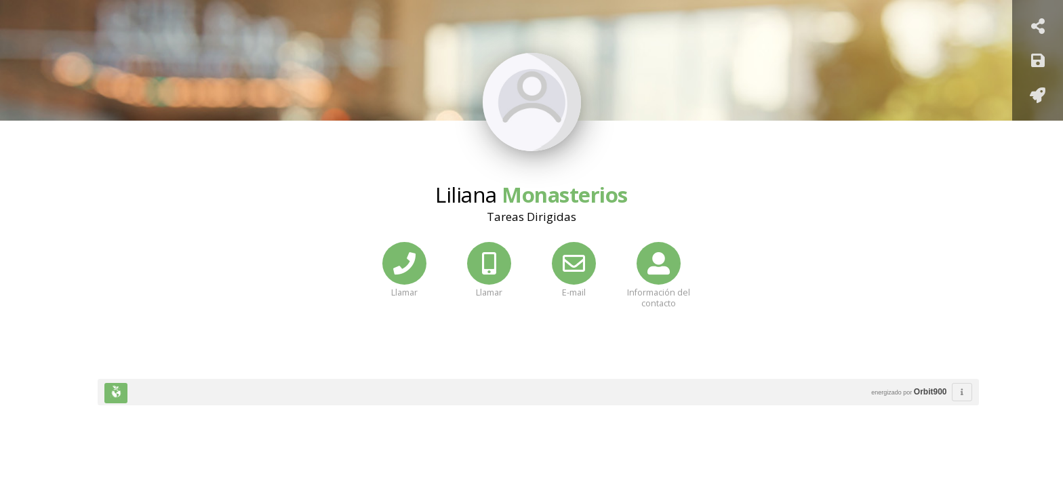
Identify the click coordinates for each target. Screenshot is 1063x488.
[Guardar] (1038, 62)
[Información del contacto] (659, 285)
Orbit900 (930, 391)
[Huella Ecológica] (115, 393)
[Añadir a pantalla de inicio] (1037, 97)
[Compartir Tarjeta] (1038, 28)
